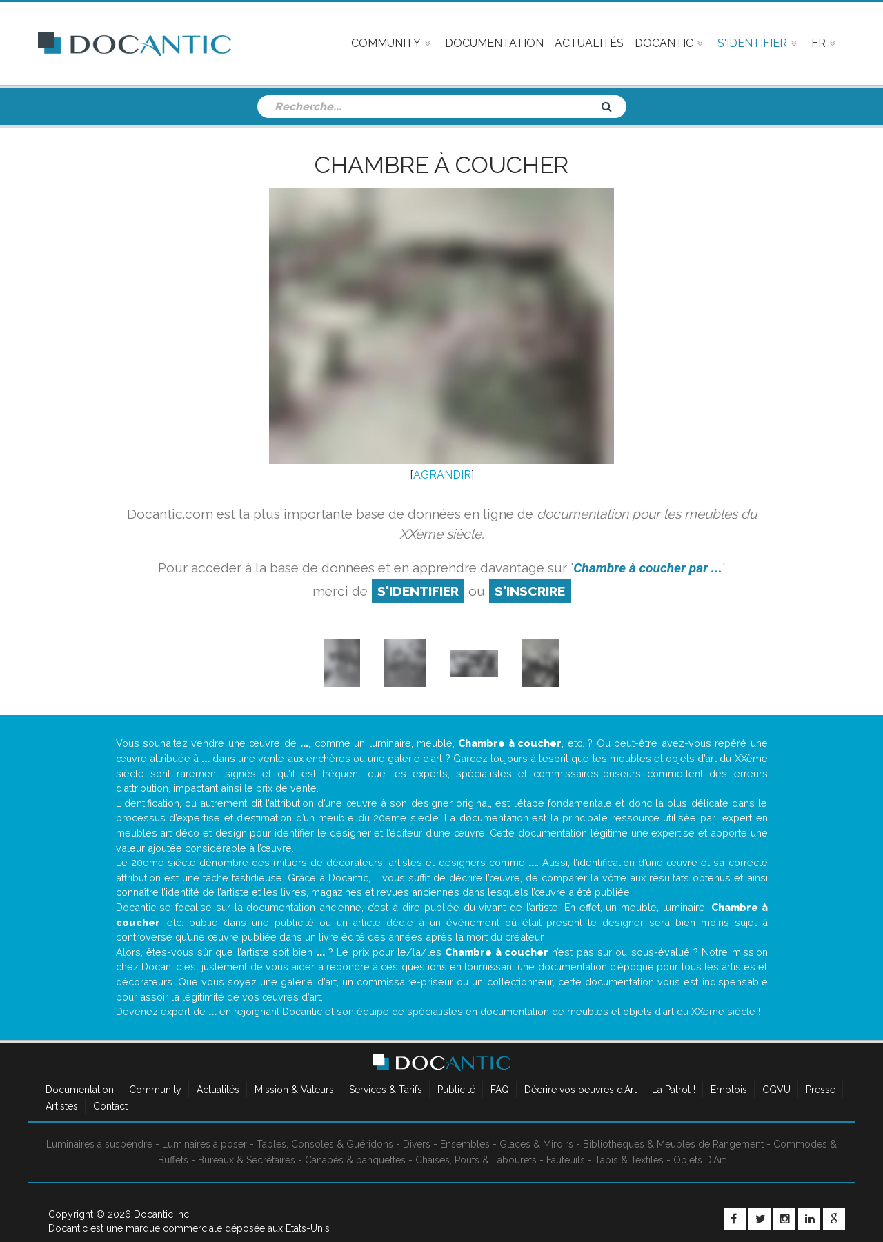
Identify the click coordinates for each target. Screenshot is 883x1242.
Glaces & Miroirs (536, 1144)
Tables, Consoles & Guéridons (325, 1144)
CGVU (776, 1089)
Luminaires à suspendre (99, 1144)
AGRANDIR (442, 474)
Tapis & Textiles (629, 1159)
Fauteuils (565, 1159)
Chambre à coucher (441, 165)
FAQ (499, 1089)
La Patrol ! (673, 1089)
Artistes (62, 1106)
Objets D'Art (699, 1159)
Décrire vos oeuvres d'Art (580, 1089)
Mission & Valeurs (294, 1089)
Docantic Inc (161, 1214)
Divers (416, 1144)
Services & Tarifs (385, 1089)
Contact (110, 1106)
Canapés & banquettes (355, 1159)
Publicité (456, 1089)
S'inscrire (530, 591)
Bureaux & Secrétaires (246, 1159)
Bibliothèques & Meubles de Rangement (673, 1144)
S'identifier (418, 591)
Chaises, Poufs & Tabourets (476, 1159)
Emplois (729, 1089)
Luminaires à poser (204, 1144)
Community (155, 1089)
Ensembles (465, 1144)
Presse (820, 1089)
